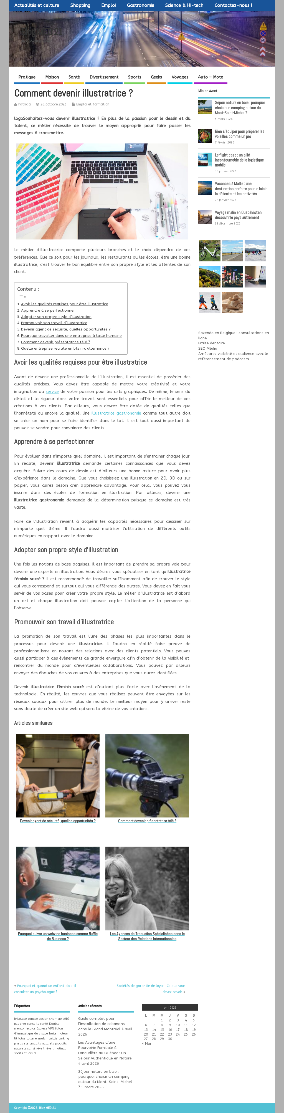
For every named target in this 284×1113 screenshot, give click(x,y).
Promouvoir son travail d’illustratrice (54, 323)
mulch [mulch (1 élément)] (42, 1038)
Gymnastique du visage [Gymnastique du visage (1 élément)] (31, 1033)
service (52, 391)
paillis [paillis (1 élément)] (53, 1038)
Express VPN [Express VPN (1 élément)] (45, 1028)
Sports (134, 77)
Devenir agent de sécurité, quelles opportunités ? (66, 329)
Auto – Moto (210, 77)
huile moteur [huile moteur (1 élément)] (58, 1033)
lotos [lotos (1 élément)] (22, 1038)
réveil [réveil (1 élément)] (40, 1048)
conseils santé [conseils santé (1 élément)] (37, 1024)
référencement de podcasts (223, 359)
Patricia (24, 104)
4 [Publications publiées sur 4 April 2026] (186, 1020)
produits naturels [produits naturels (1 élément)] (41, 1043)
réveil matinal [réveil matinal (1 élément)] (55, 1048)
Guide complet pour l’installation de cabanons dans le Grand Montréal (101, 1023)
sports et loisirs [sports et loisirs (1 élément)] (25, 1053)
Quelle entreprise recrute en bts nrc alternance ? (65, 348)
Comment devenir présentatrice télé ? (55, 342)
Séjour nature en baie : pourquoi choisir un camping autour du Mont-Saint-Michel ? (240, 107)
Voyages (180, 77)
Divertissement (104, 77)
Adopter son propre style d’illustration (56, 317)
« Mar (146, 1044)
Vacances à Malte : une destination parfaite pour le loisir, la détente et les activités (241, 188)
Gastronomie (140, 5)
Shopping (80, 5)
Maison (52, 77)
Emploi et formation (92, 104)
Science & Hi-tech (184, 5)
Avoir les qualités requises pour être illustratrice (64, 304)
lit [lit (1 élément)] (15, 1038)
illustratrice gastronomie (116, 413)
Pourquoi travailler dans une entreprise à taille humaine (71, 336)
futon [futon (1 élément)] (59, 1028)
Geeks (156, 77)
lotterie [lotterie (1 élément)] (32, 1038)
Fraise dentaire (211, 343)
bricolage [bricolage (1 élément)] (20, 1019)
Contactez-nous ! (233, 5)
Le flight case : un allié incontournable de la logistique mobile (239, 160)
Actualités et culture (36, 5)
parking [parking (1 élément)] (64, 1038)
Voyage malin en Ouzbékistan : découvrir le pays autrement (239, 215)
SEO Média (207, 348)
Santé (74, 77)
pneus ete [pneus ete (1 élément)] (21, 1043)
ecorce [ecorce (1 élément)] (31, 1028)
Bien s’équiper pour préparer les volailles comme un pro (239, 134)
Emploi (108, 5)
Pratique (27, 77)
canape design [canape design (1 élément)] (38, 1019)
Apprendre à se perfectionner (48, 310)
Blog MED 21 (41, 32)
